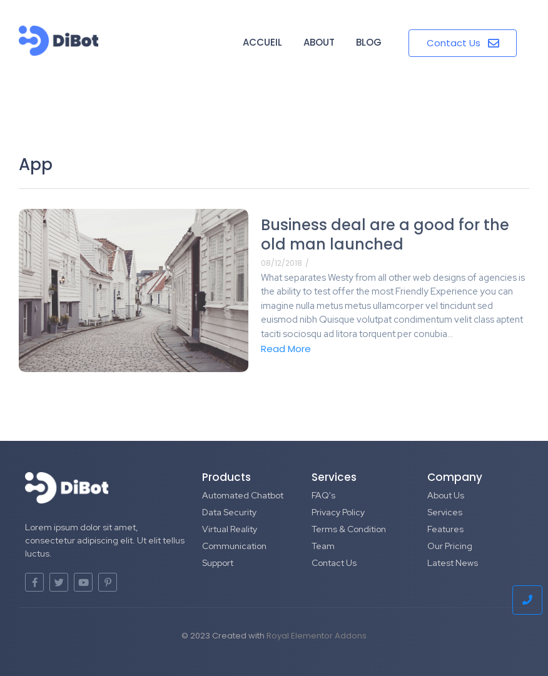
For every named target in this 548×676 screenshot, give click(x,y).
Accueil (262, 42)
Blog (369, 42)
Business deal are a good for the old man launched (385, 234)
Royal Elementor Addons (316, 636)
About (319, 42)
